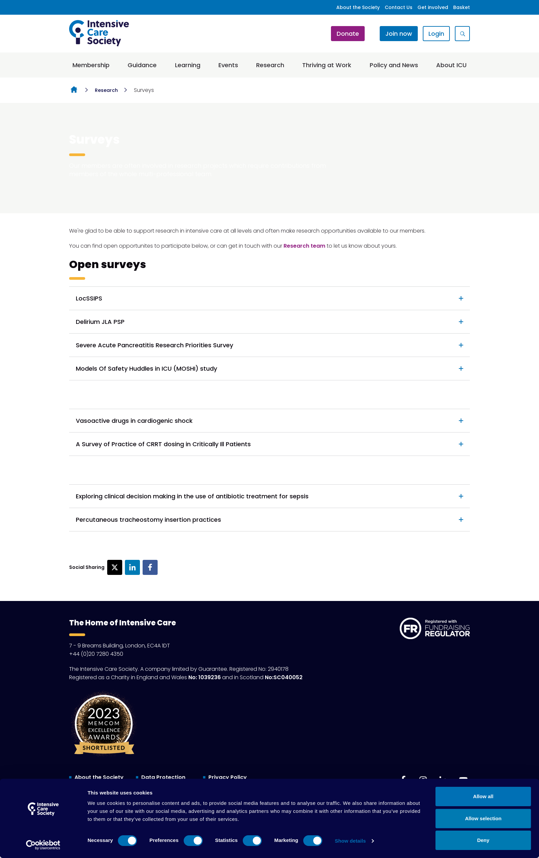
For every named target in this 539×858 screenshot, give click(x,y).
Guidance (142, 65)
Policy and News (394, 65)
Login (436, 33)
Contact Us (398, 7)
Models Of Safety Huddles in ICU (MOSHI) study (146, 368)
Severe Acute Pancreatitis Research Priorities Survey (154, 345)
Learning (187, 65)
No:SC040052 (284, 677)
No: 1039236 (204, 677)
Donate (348, 33)
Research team (304, 246)
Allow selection (483, 818)
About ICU (451, 65)
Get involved (432, 7)
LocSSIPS (89, 298)
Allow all (483, 796)
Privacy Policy (227, 777)
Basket (461, 7)
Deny (483, 840)
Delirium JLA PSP (100, 322)
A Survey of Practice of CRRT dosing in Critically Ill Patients (163, 444)
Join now (398, 33)
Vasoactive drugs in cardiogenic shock (134, 420)
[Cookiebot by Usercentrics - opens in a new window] (43, 845)
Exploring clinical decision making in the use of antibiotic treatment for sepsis (192, 496)
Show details (350, 841)
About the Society (358, 7)
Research (270, 65)
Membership (91, 65)
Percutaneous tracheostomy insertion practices (148, 519)
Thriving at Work (326, 65)
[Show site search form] (462, 33)
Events (228, 65)
